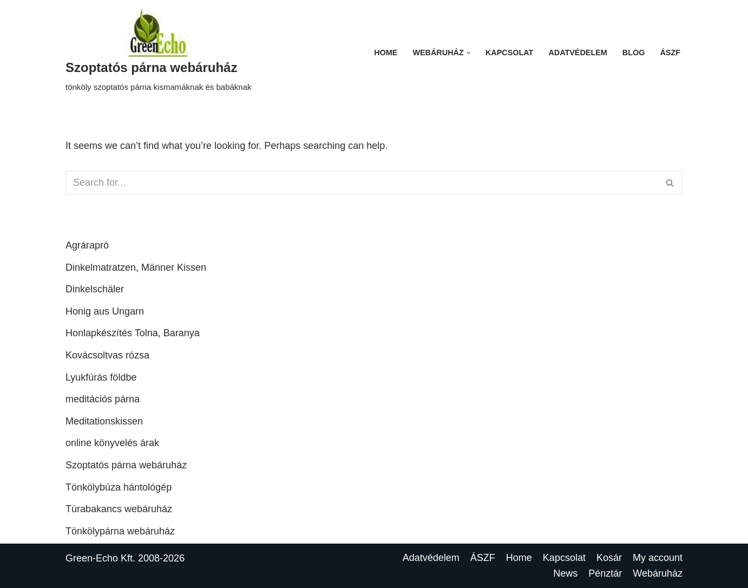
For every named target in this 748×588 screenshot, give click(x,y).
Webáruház (658, 573)
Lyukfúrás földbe (100, 377)
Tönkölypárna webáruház (120, 531)
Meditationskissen (104, 421)
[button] (468, 53)
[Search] (361, 183)
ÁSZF (670, 52)
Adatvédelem (577, 52)
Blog (633, 52)
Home (385, 52)
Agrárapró (87, 245)
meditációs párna (102, 399)
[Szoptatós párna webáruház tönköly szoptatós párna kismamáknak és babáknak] (158, 52)
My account (658, 557)
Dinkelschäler (94, 289)
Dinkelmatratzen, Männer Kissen (135, 267)
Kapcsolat (509, 52)
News (565, 573)
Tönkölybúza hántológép (118, 487)
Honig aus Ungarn (104, 311)
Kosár (609, 557)
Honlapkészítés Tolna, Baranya (132, 333)
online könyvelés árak (112, 442)
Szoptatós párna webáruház (126, 465)
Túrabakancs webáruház (118, 509)
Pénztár (605, 573)
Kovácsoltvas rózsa (107, 355)
